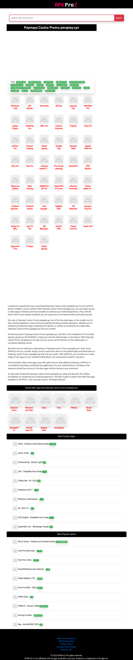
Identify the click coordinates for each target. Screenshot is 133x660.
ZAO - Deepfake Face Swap (29, 471)
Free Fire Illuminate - (27, 550)
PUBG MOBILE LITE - (27, 578)
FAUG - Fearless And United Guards (34, 444)
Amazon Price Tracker (66, 647)
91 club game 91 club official (20, 88)
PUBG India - (22, 596)
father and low (52, 88)
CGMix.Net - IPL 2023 (26, 480)
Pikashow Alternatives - (28, 499)
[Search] (46, 18)
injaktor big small (35, 82)
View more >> (50, 90)
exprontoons (48, 82)
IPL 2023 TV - (23, 508)
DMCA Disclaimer (66, 641)
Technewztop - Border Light (29, 462)
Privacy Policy (66, 644)
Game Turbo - (23, 453)
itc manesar (65, 88)
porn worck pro (39, 88)
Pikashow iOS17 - (25, 490)
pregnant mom (61, 82)
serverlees (29, 85)
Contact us (71, 638)
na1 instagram (62, 85)
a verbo (86, 88)
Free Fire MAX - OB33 (27, 587)
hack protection (36, 90)
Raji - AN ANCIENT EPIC (27, 624)
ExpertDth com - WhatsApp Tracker (32, 526)
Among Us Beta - (27, 615)
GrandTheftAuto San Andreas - (31, 569)
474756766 (74, 85)
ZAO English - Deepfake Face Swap (33, 517)
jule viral (40, 85)
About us (61, 638)
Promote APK (67, 650)
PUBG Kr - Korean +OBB (30, 606)
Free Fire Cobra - (25, 560)
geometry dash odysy (77, 82)
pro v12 (24, 90)
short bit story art (17, 85)
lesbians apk (21, 82)
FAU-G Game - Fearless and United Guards (40, 541)
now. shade (14, 90)
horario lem (76, 88)
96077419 (49, 85)
